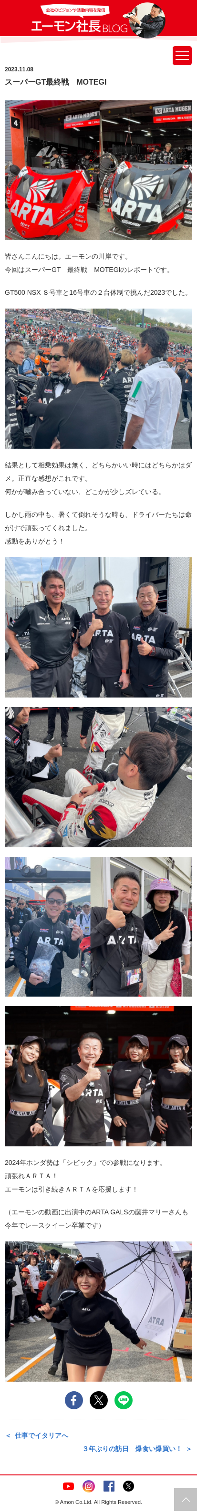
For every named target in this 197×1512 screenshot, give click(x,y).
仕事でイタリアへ (41, 1435)
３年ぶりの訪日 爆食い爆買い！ (132, 1449)
